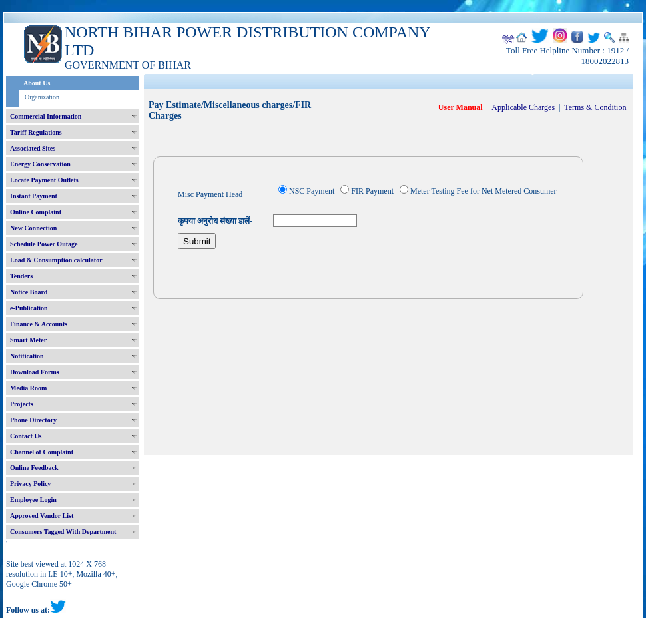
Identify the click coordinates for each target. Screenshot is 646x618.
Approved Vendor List (41, 515)
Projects (21, 404)
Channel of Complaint (41, 452)
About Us (36, 83)
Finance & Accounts (38, 324)
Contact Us (26, 436)
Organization (42, 97)
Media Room (28, 388)
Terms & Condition (595, 107)
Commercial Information (45, 116)
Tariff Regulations (36, 132)
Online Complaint (35, 212)
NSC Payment (311, 191)
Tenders (21, 276)
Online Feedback (34, 467)
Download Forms (34, 372)
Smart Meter (28, 340)
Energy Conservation (40, 164)
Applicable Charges (523, 107)
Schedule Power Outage (43, 244)
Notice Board (28, 292)
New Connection (33, 228)
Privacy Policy (30, 483)
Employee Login (33, 499)
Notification (27, 356)
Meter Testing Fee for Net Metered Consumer (483, 191)
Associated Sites (32, 148)
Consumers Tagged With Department (63, 531)
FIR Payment (372, 191)
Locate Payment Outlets (44, 180)
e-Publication (29, 308)
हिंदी (508, 40)
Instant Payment (33, 196)
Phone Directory (33, 420)
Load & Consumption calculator (56, 260)
